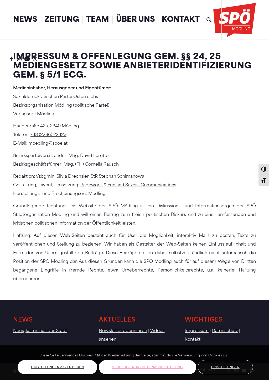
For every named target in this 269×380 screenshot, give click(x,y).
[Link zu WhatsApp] (35, 59)
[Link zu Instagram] (19, 59)
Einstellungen (225, 367)
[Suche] (209, 20)
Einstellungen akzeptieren (57, 367)
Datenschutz (225, 331)
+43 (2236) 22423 (48, 135)
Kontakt (192, 340)
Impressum (197, 331)
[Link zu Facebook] (11, 59)
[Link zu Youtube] (27, 59)
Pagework (91, 185)
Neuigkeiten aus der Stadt (40, 331)
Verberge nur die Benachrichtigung (147, 367)
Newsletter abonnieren (123, 331)
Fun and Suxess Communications (141, 185)
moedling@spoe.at (48, 144)
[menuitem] (25, 20)
